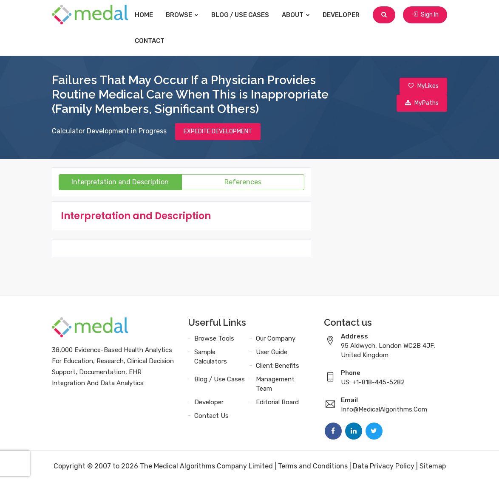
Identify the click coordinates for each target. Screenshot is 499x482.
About (296, 15)
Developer (341, 15)
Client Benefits (277, 365)
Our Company (275, 338)
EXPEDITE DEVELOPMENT (218, 131)
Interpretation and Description (120, 182)
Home (144, 15)
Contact (149, 41)
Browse (182, 15)
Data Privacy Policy (383, 466)
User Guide (271, 352)
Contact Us (211, 416)
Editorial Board (277, 402)
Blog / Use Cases (240, 15)
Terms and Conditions (313, 466)
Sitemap (433, 466)
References (242, 182)
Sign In (425, 14)
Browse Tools (214, 338)
